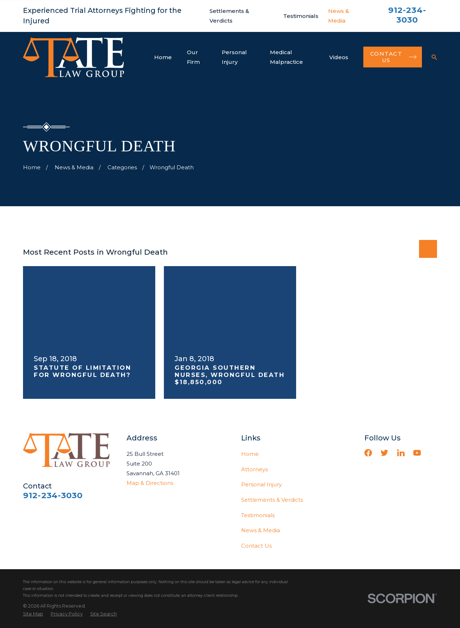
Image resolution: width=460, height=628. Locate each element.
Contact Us (256, 545)
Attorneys (254, 469)
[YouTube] (417, 453)
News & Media (260, 530)
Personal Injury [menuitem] (234, 57)
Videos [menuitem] (338, 57)
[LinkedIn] (401, 453)
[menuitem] (33, 614)
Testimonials (300, 16)
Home (250, 453)
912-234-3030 (407, 15)
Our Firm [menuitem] (193, 57)
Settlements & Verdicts (272, 499)
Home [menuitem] (163, 57)
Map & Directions (149, 483)
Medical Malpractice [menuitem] (286, 57)
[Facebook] (368, 453)
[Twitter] (384, 453)
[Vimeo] (433, 453)
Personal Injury (261, 484)
